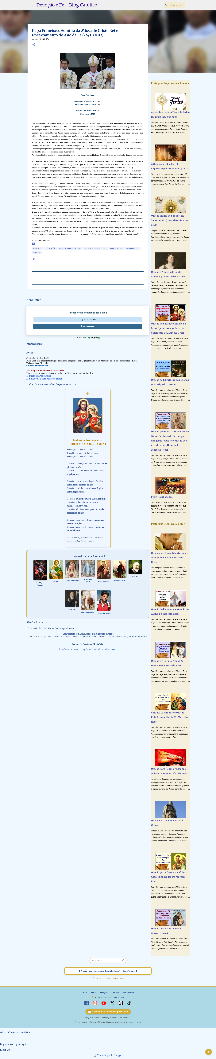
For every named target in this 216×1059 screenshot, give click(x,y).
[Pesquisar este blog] (170, 5)
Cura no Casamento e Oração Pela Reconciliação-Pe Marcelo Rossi (169, 717)
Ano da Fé (37, 248)
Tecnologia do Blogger (108, 1055)
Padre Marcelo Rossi (40, 375)
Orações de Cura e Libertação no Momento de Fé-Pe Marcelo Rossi (169, 557)
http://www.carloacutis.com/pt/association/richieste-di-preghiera (87, 649)
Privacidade (128, 992)
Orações (104, 992)
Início (84, 992)
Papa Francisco (132, 248)
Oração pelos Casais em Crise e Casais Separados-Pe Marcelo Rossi (169, 877)
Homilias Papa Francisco (70, 248)
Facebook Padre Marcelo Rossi (45, 378)
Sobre (93, 992)
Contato (115, 992)
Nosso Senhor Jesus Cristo (95, 248)
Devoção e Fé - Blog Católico (66, 5)
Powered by (88, 338)
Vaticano (37, 252)
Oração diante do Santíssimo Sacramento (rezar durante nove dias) (170, 220)
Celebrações (50, 248)
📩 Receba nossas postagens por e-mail (108, 1011)
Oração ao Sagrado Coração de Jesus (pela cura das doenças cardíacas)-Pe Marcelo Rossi (168, 328)
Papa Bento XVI (116, 248)
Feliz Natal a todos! (162, 497)
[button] (33, 45)
